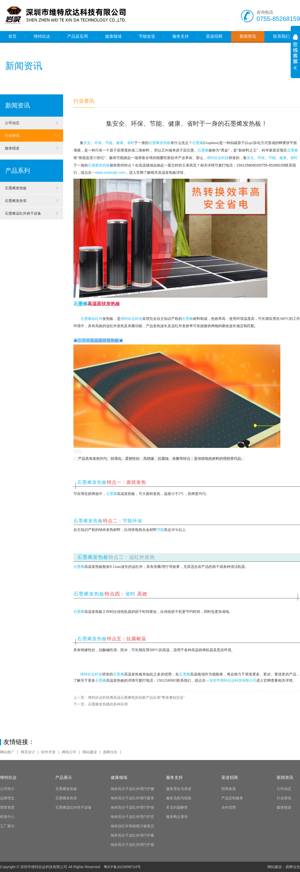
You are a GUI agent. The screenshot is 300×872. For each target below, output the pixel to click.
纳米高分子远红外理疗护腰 (132, 789)
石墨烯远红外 (91, 319)
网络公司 (69, 752)
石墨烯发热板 (31, 188)
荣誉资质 (7, 807)
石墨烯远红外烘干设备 (31, 213)
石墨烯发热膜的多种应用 (100, 704)
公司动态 (31, 123)
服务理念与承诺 (178, 789)
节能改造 (147, 36)
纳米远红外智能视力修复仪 (132, 826)
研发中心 (7, 817)
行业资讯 (31, 135)
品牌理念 (7, 798)
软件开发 (48, 752)
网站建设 (89, 752)
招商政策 (228, 789)
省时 (130, 143)
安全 (87, 143)
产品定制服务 (232, 798)
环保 (98, 143)
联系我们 (281, 36)
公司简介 (7, 789)
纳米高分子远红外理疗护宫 (132, 817)
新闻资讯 (247, 36)
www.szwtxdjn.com (110, 172)
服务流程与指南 (178, 798)
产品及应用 (77, 36)
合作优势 (228, 807)
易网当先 (110, 752)
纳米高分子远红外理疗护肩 (132, 807)
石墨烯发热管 (31, 201)
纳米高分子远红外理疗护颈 (132, 845)
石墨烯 (197, 143)
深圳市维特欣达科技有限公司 (232, 680)
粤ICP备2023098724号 (122, 867)
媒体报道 (31, 148)
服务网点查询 (177, 817)
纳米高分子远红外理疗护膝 (132, 835)
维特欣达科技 (218, 158)
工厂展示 (7, 826)
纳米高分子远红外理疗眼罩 (132, 798)
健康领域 (113, 36)
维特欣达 (42, 36)
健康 (119, 143)
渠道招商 (214, 36)
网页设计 (28, 752)
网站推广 (7, 752)
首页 (12, 36)
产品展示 (63, 777)
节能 (109, 143)
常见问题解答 (177, 807)
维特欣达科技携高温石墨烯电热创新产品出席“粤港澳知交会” (128, 697)
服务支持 (180, 36)
